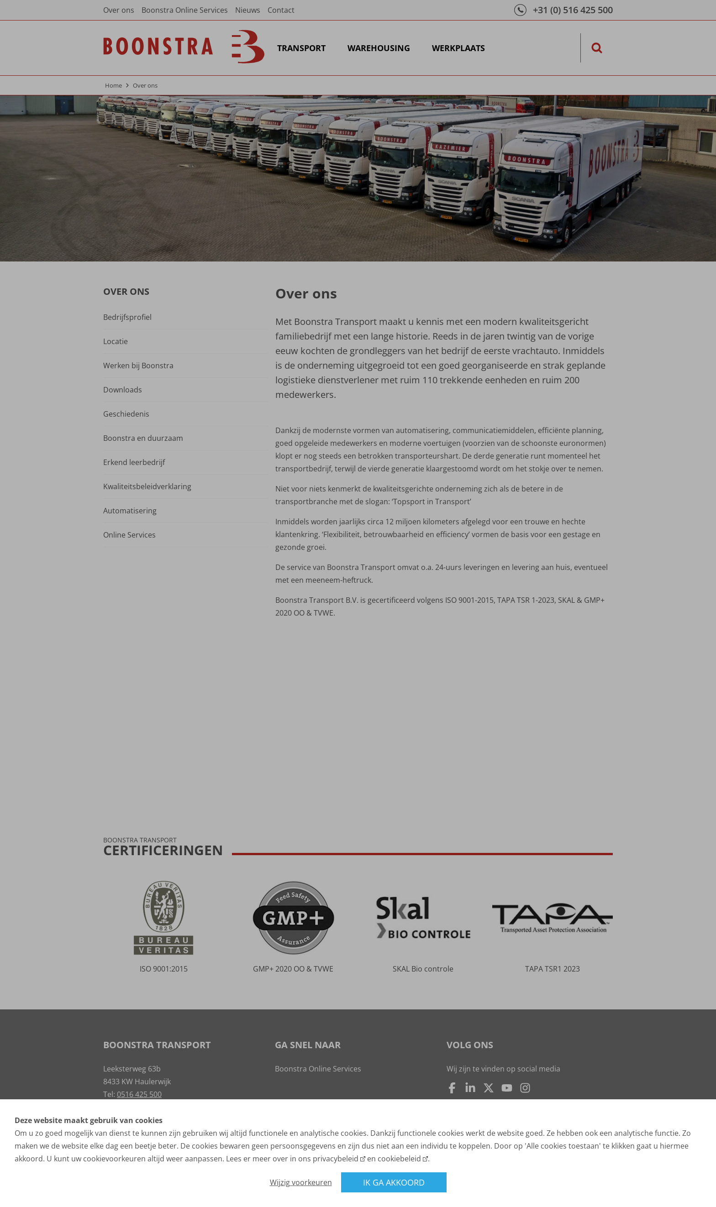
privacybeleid (335, 1159)
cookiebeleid (399, 1159)
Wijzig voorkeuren (301, 1182)
